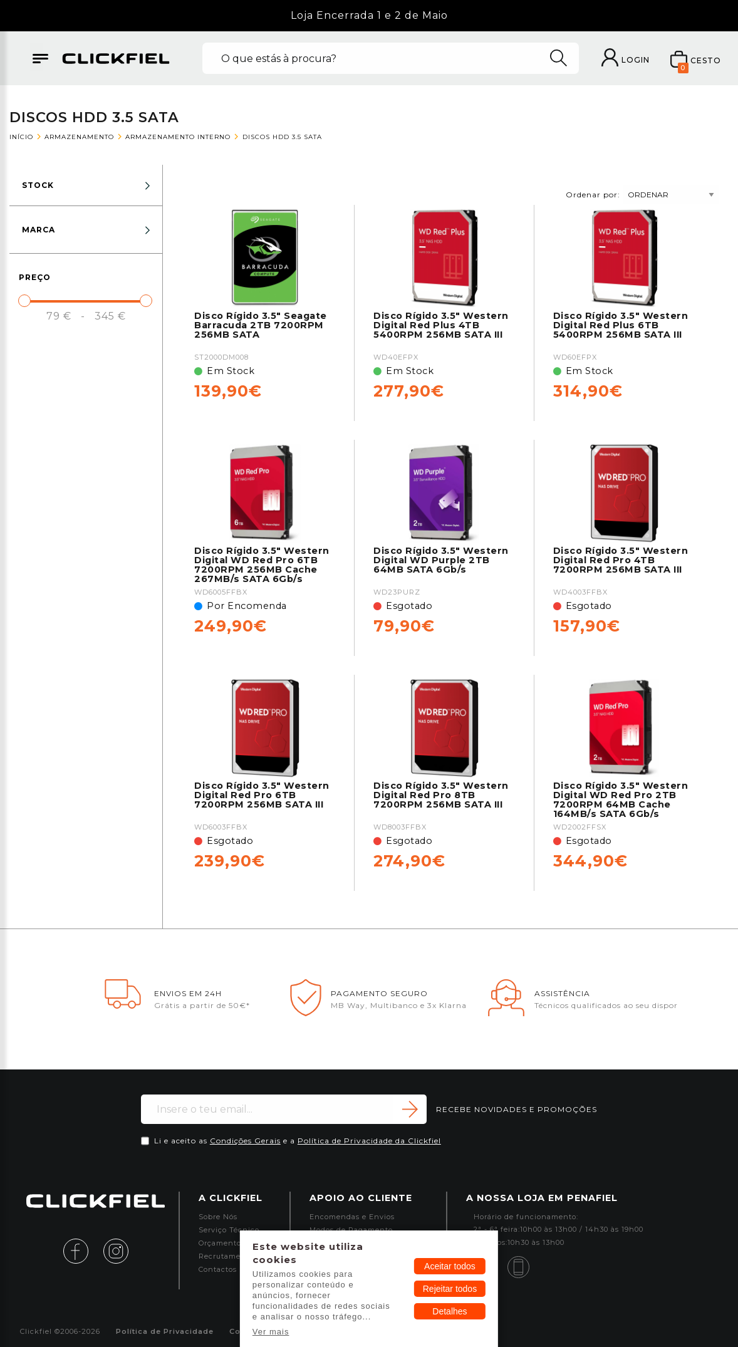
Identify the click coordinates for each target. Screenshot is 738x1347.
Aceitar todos (450, 1266)
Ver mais (270, 1331)
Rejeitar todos (450, 1289)
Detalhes (449, 1311)
